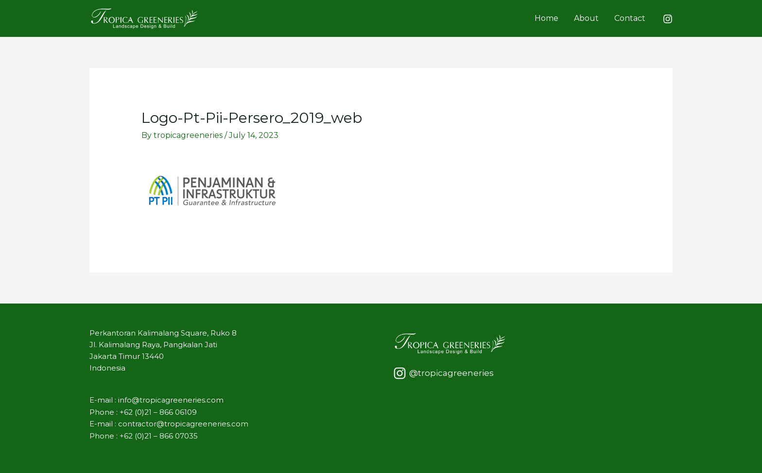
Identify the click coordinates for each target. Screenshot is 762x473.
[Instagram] (668, 19)
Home (546, 18)
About (586, 18)
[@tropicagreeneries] (443, 372)
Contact (629, 18)
